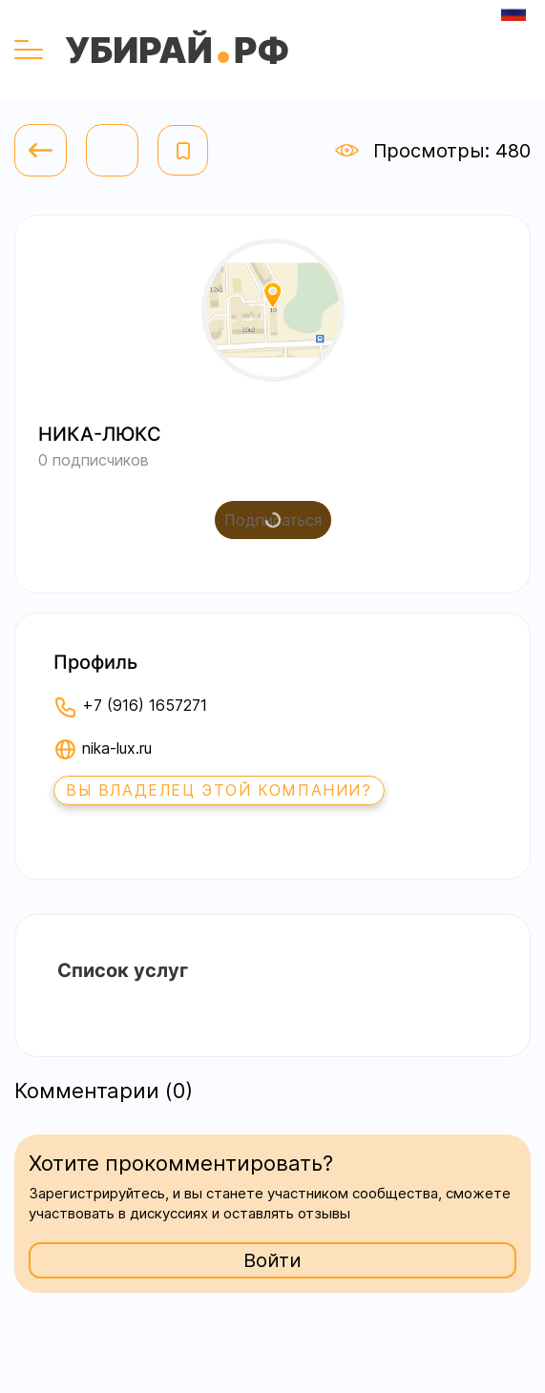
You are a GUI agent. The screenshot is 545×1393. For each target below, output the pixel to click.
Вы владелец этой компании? (219, 790)
